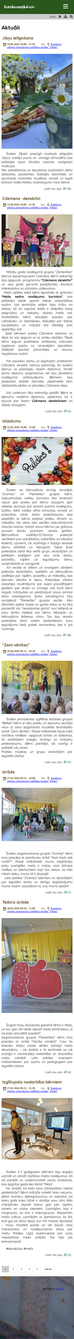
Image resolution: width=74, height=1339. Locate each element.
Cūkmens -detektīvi (21, 198)
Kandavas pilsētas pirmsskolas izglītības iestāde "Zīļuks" (34, 46)
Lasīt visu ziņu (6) (58, 411)
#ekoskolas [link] (14, 1249)
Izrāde (8, 771)
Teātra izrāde (15, 902)
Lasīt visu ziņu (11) (58, 762)
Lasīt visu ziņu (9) (58, 1255)
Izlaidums (11, 421)
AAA (53, 16)
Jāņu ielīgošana (17, 38)
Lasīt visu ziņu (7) (58, 892)
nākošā (48, 1269)
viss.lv (59, 1288)
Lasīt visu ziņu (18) (57, 188)
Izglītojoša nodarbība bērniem (32, 1081)
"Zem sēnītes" (16, 644)
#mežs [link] (28, 1249)
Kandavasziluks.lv (19, 7)
